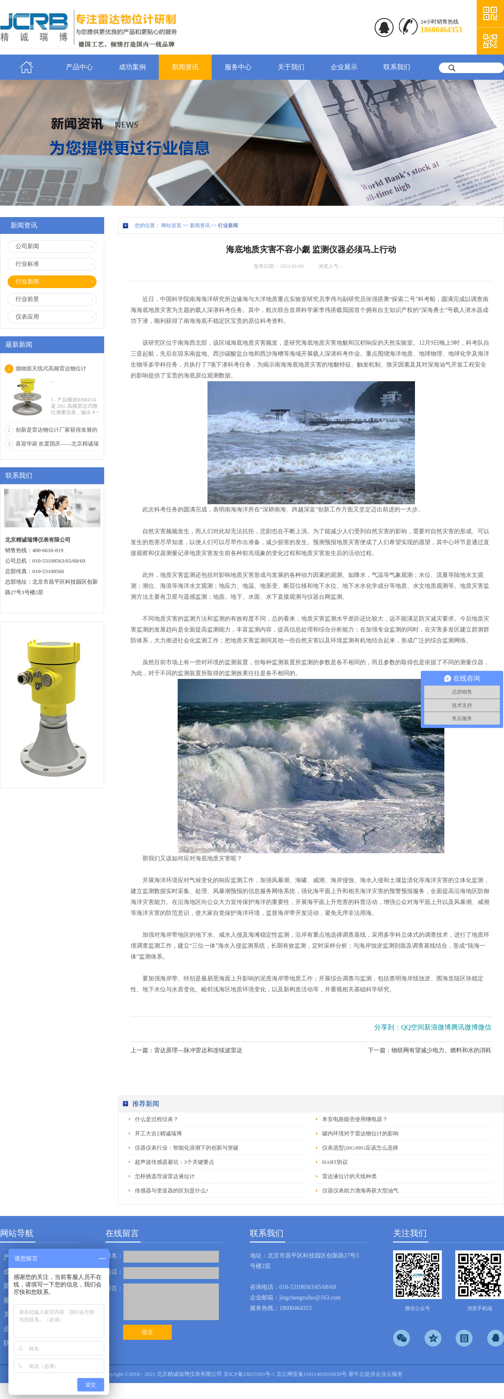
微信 (484, 1027)
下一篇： (429, 1050)
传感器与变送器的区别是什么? (171, 1190)
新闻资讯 (200, 225)
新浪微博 (437, 1027)
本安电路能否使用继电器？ (355, 1119)
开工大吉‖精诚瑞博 (158, 1133)
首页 (26, 67)
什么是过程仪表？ (156, 1119)
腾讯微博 (464, 1027)
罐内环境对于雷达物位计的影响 (360, 1133)
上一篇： (186, 1050)
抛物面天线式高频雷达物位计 (51, 368)
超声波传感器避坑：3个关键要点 (174, 1162)
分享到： (387, 1027)
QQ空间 (412, 1027)
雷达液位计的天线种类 (349, 1176)
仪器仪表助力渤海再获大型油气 (360, 1190)
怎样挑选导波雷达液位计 (165, 1176)
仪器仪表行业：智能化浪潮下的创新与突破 (187, 1148)
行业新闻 (228, 225)
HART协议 (335, 1162)
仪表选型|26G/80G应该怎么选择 (360, 1148)
